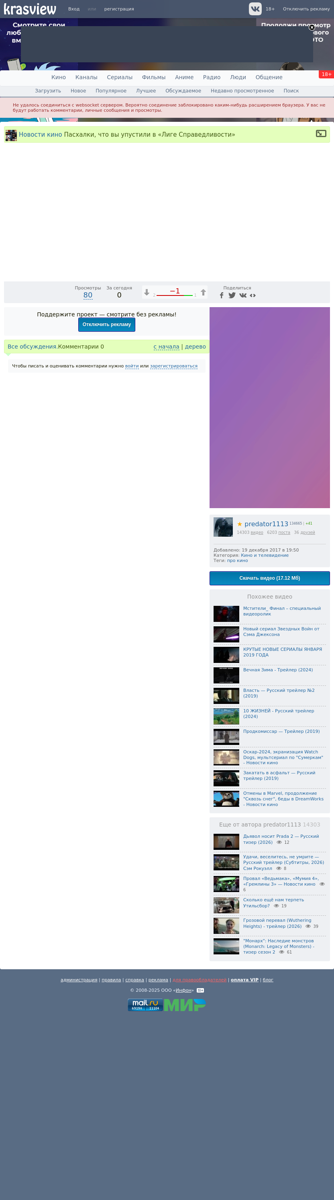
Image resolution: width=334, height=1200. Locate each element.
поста (284, 715)
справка (134, 1162)
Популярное (111, 91)
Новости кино (40, 134)
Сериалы (119, 77)
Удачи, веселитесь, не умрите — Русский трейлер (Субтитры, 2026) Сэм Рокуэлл (283, 1045)
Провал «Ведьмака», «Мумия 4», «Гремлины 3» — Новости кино (281, 1064)
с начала (166, 529)
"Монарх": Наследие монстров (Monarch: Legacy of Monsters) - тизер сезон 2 (278, 1129)
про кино (237, 743)
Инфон (183, 1173)
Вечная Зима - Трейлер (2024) (278, 852)
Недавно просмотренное (242, 91)
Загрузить (48, 91)
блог (268, 1162)
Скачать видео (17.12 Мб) (270, 760)
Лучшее (146, 91)
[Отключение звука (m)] (286, 457)
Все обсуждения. (33, 529)
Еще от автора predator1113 (269, 1007)
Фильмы (154, 77)
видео (257, 715)
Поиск (291, 91)
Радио (212, 77)
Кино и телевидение (265, 738)
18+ (270, 9)
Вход (73, 9)
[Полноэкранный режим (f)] (323, 457)
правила (111, 1162)
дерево (195, 529)
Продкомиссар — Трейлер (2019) (281, 914)
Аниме (184, 77)
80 (88, 477)
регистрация (119, 9)
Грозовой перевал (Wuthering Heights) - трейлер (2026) (277, 1106)
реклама (158, 1162)
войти (132, 548)
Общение (269, 77)
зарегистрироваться (174, 548)
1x (272, 456)
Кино (58, 77)
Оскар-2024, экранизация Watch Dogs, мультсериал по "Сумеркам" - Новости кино (283, 940)
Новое (78, 91)
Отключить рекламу (306, 9)
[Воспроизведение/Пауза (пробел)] (10, 457)
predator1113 (262, 706)
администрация (79, 1162)
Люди (238, 77)
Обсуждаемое (183, 91)
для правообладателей (200, 1162)
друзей (307, 715)
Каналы (86, 77)
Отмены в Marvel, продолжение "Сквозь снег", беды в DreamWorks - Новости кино (283, 982)
